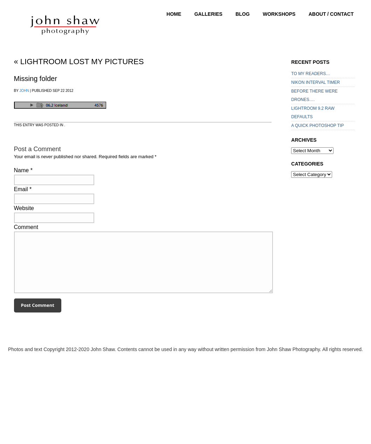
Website (24, 208)
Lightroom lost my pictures (79, 61)
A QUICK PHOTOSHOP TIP (317, 125)
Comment (26, 227)
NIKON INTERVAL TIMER (315, 82)
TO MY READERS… (310, 73)
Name (21, 170)
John (24, 91)
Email (21, 189)
